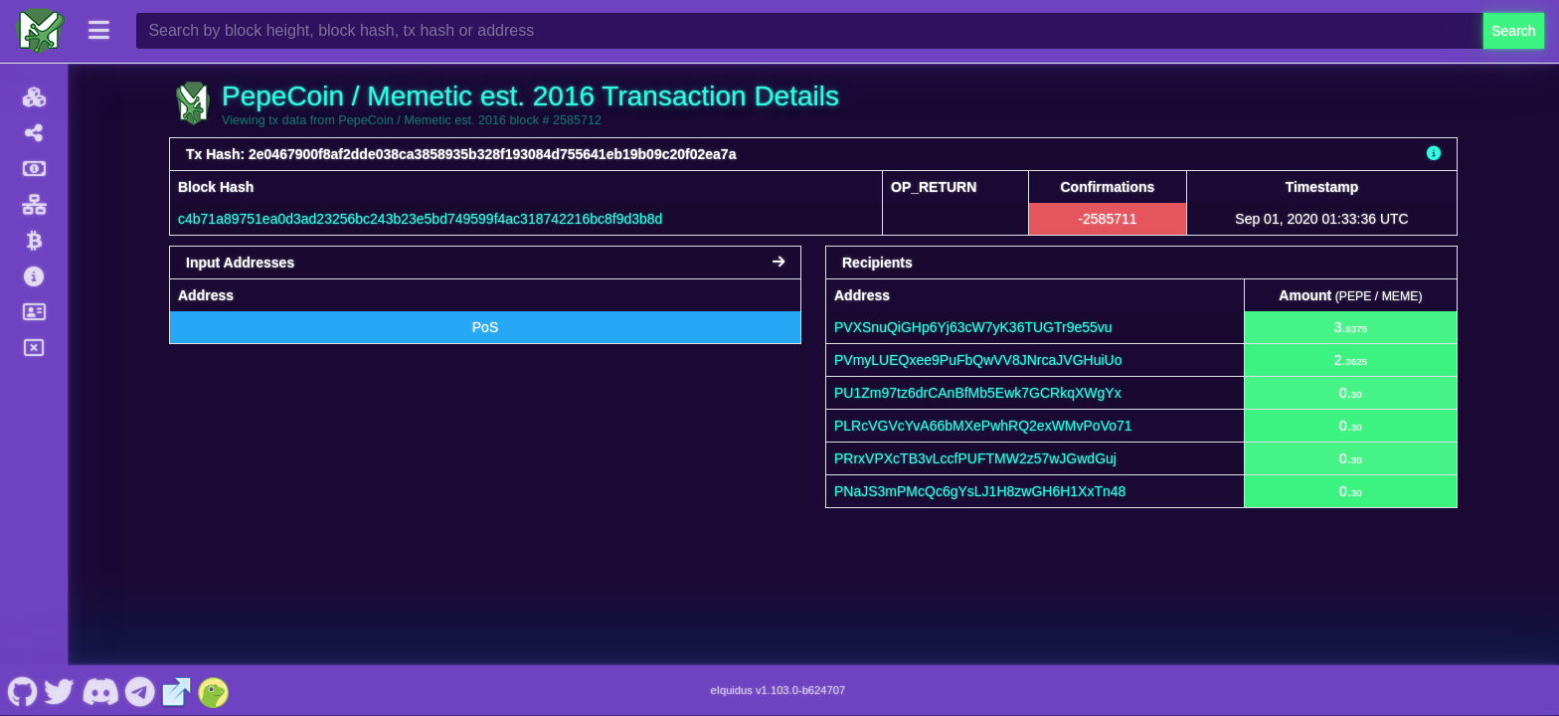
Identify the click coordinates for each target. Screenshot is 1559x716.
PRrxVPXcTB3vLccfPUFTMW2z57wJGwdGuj (975, 458)
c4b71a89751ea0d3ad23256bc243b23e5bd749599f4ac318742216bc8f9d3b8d (420, 219)
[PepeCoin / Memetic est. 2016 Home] (40, 31)
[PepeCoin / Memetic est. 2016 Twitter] (60, 690)
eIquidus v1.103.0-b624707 (778, 690)
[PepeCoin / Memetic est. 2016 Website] (177, 690)
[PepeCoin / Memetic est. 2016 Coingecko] (214, 690)
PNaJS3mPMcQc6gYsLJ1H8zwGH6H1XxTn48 (980, 491)
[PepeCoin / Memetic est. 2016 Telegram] (140, 690)
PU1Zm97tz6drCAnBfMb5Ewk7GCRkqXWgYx (978, 393)
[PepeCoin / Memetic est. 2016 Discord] (100, 690)
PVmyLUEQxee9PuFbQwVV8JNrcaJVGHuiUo (978, 360)
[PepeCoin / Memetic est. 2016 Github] (22, 690)
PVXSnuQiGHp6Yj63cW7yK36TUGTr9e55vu (973, 327)
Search (1513, 31)
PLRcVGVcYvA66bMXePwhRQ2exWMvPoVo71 (983, 426)
